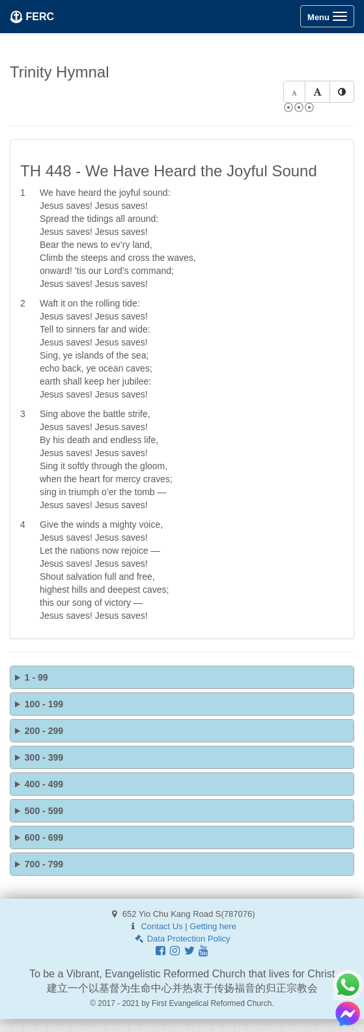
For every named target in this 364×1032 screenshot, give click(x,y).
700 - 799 (44, 864)
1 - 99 (36, 677)
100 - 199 (44, 704)
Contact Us (161, 926)
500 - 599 (44, 811)
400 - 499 (44, 784)
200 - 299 (44, 731)
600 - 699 (44, 837)
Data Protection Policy (181, 939)
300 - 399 (44, 757)
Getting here (212, 926)
